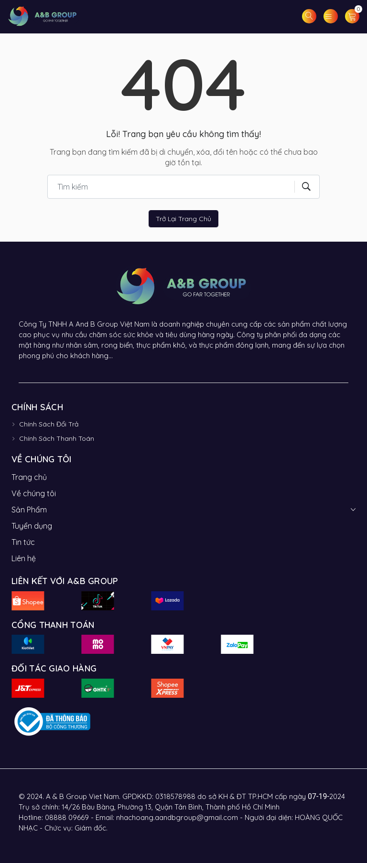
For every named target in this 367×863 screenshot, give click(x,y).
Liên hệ (23, 558)
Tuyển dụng (31, 526)
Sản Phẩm (29, 509)
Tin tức (23, 542)
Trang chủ (29, 477)
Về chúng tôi (33, 493)
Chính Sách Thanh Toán (56, 438)
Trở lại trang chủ (183, 218)
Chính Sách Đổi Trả (48, 424)
